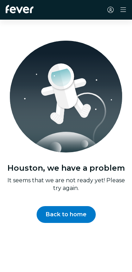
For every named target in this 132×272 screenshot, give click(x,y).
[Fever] (19, 9)
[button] (66, 214)
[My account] (110, 10)
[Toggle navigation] (123, 10)
